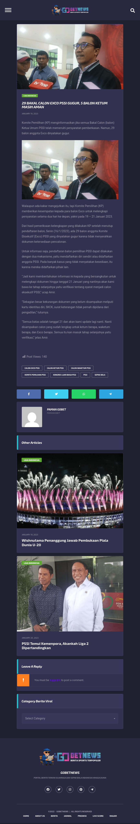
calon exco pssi (32, 369)
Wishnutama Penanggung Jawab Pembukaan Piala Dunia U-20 (65, 543)
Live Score (98, 817)
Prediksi (82, 817)
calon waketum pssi (81, 369)
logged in (55, 680)
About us (40, 817)
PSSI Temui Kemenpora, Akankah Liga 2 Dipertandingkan (55, 646)
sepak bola (100, 376)
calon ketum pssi (55, 369)
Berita (54, 817)
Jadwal (68, 817)
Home (26, 817)
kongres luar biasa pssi (64, 376)
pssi (85, 376)
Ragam (113, 817)
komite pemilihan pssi (35, 376)
